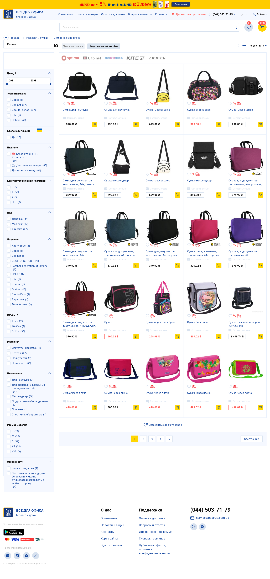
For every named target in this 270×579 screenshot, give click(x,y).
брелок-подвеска (23, 451)
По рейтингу (256, 45)
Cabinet (16, 88)
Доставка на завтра (26, 148)
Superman (18, 282)
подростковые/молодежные (30, 384)
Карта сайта (109, 538)
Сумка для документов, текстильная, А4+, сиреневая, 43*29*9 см (243, 253)
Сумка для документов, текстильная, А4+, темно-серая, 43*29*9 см (78, 182)
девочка (17, 202)
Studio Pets (19, 277)
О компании (65, 14)
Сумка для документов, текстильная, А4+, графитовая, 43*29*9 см (77, 253)
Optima (16, 103)
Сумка (108, 322)
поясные (17, 392)
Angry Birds (19, 229)
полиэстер (18, 346)
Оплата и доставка (113, 14)
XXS (14, 434)
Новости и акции (87, 14)
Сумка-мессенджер (158, 109)
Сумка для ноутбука (75, 109)
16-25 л (16, 309)
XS (13, 429)
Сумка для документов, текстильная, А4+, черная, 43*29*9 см (162, 253)
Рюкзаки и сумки (37, 37)
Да (13, 120)
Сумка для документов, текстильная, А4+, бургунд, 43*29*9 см (79, 324)
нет (14, 185)
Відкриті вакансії (112, 545)
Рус (242, 14)
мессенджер (20, 379)
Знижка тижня (73, 46)
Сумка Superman (197, 322)
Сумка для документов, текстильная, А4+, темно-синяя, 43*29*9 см (120, 253)
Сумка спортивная (199, 109)
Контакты (161, 14)
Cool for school (21, 93)
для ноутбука (20, 363)
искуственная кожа (24, 331)
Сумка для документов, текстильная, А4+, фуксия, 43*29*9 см (203, 253)
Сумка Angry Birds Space (161, 322)
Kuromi (16, 267)
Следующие (251, 439)
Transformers (20, 287)
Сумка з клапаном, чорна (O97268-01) (244, 324)
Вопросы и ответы (140, 14)
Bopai (15, 83)
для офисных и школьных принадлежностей (28, 369)
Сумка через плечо (74, 392)
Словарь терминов (152, 538)
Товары (15, 37)
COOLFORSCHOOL (22, 244)
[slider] (7, 67)
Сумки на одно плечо (67, 37)
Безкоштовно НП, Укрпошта (25, 138)
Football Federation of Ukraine (30, 249)
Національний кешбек (104, 46)
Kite (14, 98)
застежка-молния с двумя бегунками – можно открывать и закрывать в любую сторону (28, 461)
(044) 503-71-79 (223, 14)
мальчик (17, 207)
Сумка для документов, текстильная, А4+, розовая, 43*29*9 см (245, 182)
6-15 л (15, 314)
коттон (16, 336)
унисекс (17, 212)
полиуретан (19, 341)
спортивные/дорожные (27, 397)
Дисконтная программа (155, 532)
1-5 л (15, 304)
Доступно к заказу (23, 153)
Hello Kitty (18, 257)
